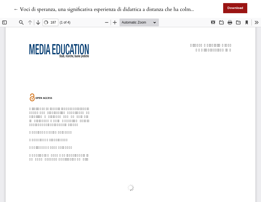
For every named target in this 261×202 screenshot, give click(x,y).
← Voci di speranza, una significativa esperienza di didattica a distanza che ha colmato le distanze (117, 9)
